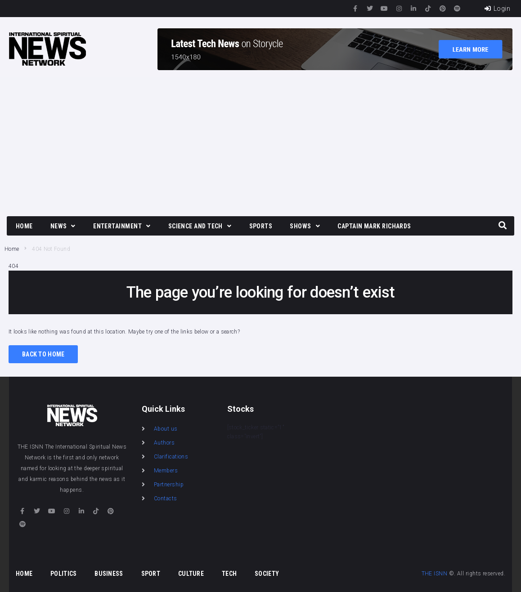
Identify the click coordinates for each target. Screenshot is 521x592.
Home (11, 249)
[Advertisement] (260, 144)
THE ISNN (435, 573)
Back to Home (43, 354)
